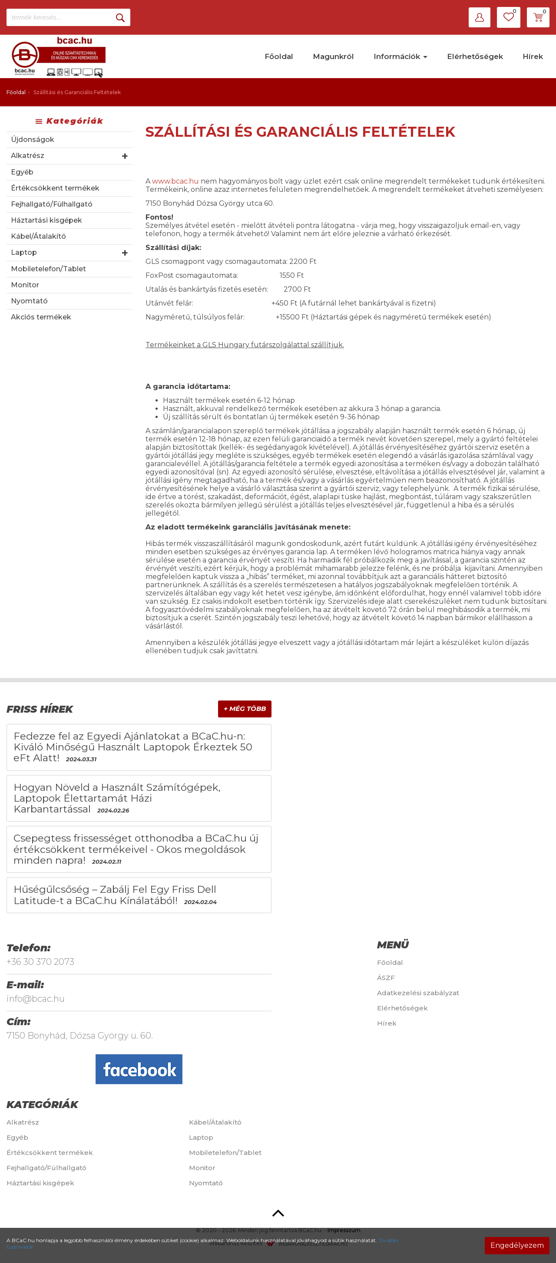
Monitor (25, 285)
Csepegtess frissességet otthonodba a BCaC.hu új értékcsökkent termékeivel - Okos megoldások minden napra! (135, 849)
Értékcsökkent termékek (55, 188)
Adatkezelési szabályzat (418, 993)
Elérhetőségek (475, 56)
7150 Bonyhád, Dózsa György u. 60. (80, 1035)
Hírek (533, 56)
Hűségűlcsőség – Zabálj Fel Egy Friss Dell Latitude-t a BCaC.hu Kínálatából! (114, 894)
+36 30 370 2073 (40, 962)
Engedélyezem (517, 1245)
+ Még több (245, 708)
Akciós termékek (41, 317)
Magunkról (333, 56)
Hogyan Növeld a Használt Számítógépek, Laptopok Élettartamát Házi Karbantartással (117, 798)
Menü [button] (393, 945)
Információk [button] (400, 56)
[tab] (139, 709)
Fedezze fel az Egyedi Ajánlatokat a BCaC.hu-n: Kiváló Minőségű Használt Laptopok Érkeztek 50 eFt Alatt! (132, 747)
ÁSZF (386, 978)
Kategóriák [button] (42, 1105)
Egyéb (22, 172)
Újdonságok (32, 139)
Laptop (24, 252)
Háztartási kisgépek (46, 220)
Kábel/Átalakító (38, 236)
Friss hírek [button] (40, 709)
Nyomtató (29, 301)
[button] (479, 17)
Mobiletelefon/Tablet (48, 269)
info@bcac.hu (36, 998)
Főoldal (279, 56)
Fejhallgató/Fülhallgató (52, 204)
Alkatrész (27, 155)
